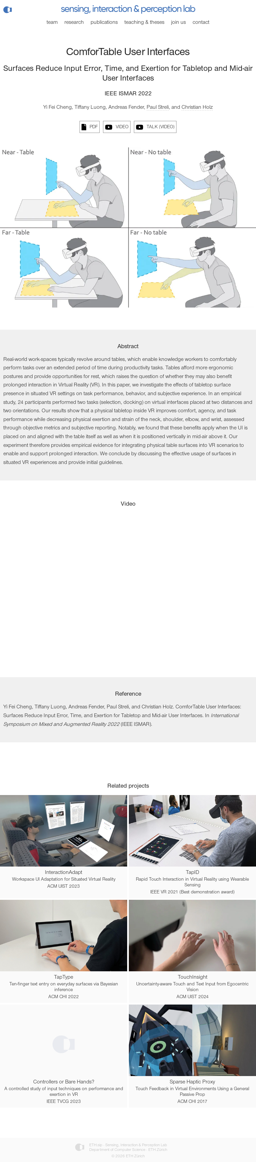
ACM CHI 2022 (63, 997)
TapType (63, 977)
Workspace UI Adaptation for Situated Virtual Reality (63, 879)
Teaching (144, 22)
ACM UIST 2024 (192, 997)
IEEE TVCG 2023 (64, 1102)
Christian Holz (197, 107)
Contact (201, 22)
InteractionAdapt (63, 872)
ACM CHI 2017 (192, 1102)
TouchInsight (192, 977)
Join (178, 22)
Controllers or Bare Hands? (63, 1082)
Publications (104, 22)
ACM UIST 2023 (63, 886)
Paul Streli (158, 107)
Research (74, 22)
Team (52, 22)
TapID (192, 872)
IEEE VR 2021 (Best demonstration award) (192, 892)
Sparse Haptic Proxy (192, 1082)
